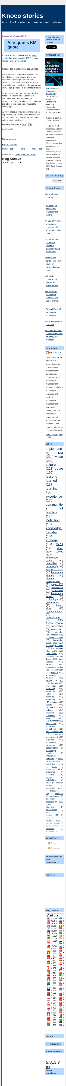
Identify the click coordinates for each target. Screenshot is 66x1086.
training (49, 710)
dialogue (50, 656)
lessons (56, 823)
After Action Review (54, 621)
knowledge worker (54, 667)
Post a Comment (9, 144)
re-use (54, 767)
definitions (59, 793)
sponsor (49, 777)
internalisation (51, 810)
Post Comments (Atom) (25, 154)
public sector (52, 826)
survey (59, 551)
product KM (52, 815)
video (60, 548)
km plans (51, 686)
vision (48, 783)
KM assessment (54, 731)
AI (59, 769)
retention (50, 713)
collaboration (57, 670)
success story (54, 569)
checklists (50, 715)
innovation (57, 626)
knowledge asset (54, 645)
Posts (51, 843)
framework (57, 587)
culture (51, 464)
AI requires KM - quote (23, 45)
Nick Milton (55, 352)
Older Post (37, 149)
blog (47, 793)
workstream (50, 831)
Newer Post (7, 149)
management (53, 617)
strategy (52, 540)
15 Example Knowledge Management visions (54, 209)
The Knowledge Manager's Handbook (53, 91)
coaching (49, 820)
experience (50, 772)
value (59, 457)
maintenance (54, 796)
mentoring (50, 812)
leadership (50, 699)
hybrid (58, 820)
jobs (47, 823)
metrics (54, 635)
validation (50, 802)
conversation (57, 629)
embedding (58, 632)
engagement (54, 761)
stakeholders (51, 780)
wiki (61, 680)
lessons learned (51, 478)
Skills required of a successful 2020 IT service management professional (20, 58)
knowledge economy (54, 764)
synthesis (54, 721)
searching (50, 688)
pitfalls (49, 704)
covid (60, 758)
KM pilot (54, 683)
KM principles (52, 702)
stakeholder (50, 829)
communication (54, 611)
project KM (57, 584)
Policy (48, 694)
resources (50, 769)
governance (52, 602)
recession (50, 775)
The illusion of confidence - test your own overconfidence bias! (52, 263)
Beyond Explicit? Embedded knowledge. (54, 311)
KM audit (51, 723)
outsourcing (50, 799)
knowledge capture (52, 559)
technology (52, 599)
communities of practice (54, 508)
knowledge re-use (54, 788)
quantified (51, 563)
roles (59, 544)
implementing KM (54, 450)
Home (22, 149)
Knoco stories (22, 15)
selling (49, 680)
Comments (54, 848)
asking (54, 651)
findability (50, 696)
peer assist (51, 653)
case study (52, 566)
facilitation (54, 791)
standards (50, 691)
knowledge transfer (54, 530)
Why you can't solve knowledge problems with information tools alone (52, 227)
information (50, 807)
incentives (57, 590)
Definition (53, 520)
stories (60, 718)
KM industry (57, 648)
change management (53, 580)
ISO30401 (50, 707)
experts (49, 664)
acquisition (50, 818)
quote (10, 129)
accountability (52, 748)
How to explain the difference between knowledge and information (51, 245)
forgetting (50, 739)
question (54, 672)
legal (48, 718)
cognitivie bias (54, 637)
